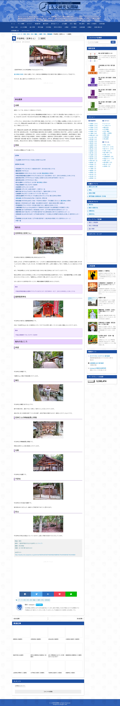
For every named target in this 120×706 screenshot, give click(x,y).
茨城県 (93, 164)
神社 (43, 600)
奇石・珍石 (26, 600)
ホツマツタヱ (26, 31)
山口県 (93, 137)
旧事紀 (89, 27)
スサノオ (20, 600)
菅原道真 (47, 600)
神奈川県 (93, 160)
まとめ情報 (23, 27)
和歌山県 (94, 135)
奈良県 (94, 129)
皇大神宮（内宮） (19, 74)
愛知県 (93, 143)
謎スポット (108, 148)
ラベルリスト (107, 123)
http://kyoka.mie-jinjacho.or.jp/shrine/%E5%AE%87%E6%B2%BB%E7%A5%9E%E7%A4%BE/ (45, 554)
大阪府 (94, 127)
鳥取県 (93, 166)
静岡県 (93, 162)
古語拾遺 (82, 27)
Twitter (39, 604)
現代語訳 (108, 162)
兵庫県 (93, 131)
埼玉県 (93, 176)
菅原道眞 (18, 198)
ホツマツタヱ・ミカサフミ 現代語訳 (100, 356)
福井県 (93, 158)
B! (48, 594)
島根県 (94, 125)
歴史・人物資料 (91, 24)
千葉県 (93, 168)
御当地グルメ (55, 24)
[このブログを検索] (99, 42)
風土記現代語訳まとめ (105, 53)
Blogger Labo (63, 704)
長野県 (93, 172)
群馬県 (93, 178)
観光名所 (45, 24)
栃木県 (93, 174)
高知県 (93, 157)
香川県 (93, 153)
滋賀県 (93, 145)
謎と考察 (32, 27)
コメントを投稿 (48, 691)
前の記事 (16, 619)
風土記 (107, 164)
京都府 (94, 123)
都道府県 (37, 24)
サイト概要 (21, 24)
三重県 (38, 600)
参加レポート (109, 158)
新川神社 (39, 182)
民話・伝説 (14, 27)
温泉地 (107, 166)
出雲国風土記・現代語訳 (97, 363)
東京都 (93, 139)
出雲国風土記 (15, 31)
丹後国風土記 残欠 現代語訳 (106, 66)
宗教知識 (102, 24)
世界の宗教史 (58, 27)
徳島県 (93, 151)
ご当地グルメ (107, 125)
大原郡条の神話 (93, 365)
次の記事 (80, 619)
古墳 (107, 154)
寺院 (107, 150)
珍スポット (108, 147)
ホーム (13, 24)
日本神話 (48, 27)
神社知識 (40, 27)
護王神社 (63, 200)
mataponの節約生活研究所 (98, 368)
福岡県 (93, 170)
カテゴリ (29, 24)
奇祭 (107, 160)
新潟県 (93, 141)
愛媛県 (93, 147)
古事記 (67, 27)
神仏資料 (81, 24)
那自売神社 (45, 173)
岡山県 (93, 149)
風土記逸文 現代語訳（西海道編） (107, 78)
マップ (40, 543)
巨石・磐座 (73, 24)
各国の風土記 (98, 27)
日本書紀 (74, 27)
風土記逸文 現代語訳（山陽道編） (107, 102)
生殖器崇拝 (108, 156)
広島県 (93, 155)
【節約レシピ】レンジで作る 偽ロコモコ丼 (98, 370)
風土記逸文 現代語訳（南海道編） (107, 90)
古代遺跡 (64, 24)
